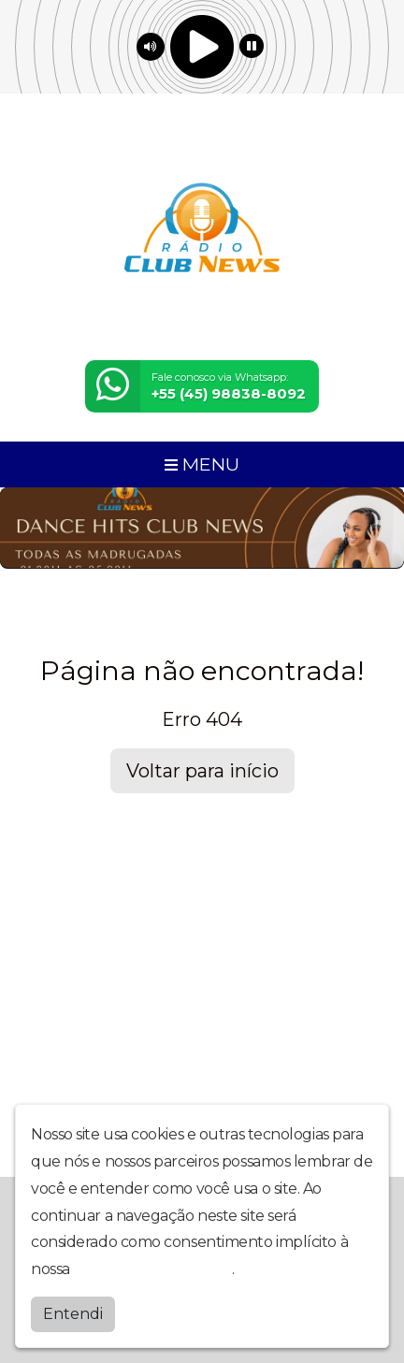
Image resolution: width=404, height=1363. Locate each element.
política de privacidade (152, 1269)
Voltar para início (202, 771)
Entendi (73, 1314)
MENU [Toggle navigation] (202, 464)
